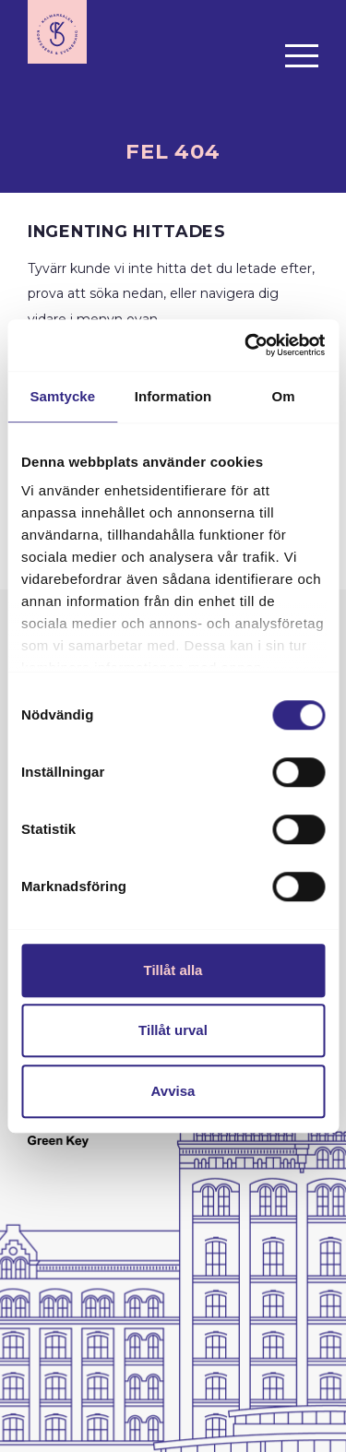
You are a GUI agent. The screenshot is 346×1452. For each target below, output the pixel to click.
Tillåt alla (173, 970)
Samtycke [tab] (62, 396)
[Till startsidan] (57, 32)
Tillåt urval (173, 1030)
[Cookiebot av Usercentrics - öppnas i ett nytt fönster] (246, 345)
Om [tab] (283, 396)
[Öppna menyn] (301, 55)
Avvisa (173, 1091)
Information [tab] (173, 396)
